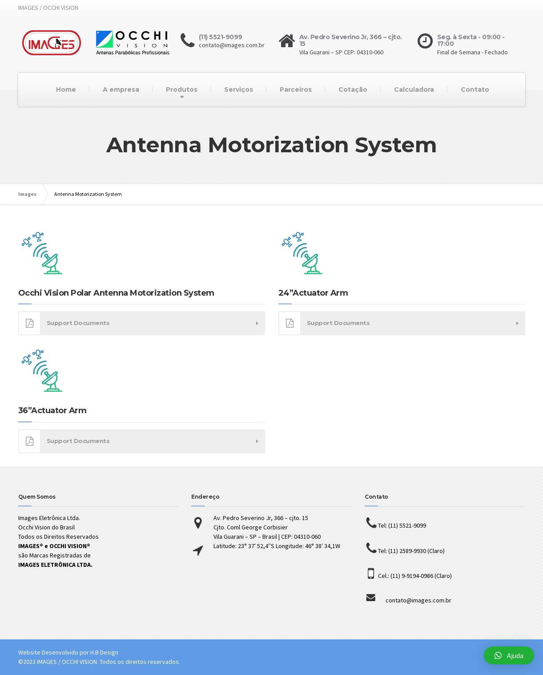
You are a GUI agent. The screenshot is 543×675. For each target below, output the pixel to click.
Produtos (181, 89)
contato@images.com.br (408, 600)
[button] (509, 655)
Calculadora (414, 89)
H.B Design (104, 652)
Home (66, 89)
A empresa (121, 89)
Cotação (352, 89)
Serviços (238, 89)
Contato (475, 89)
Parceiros (296, 89)
